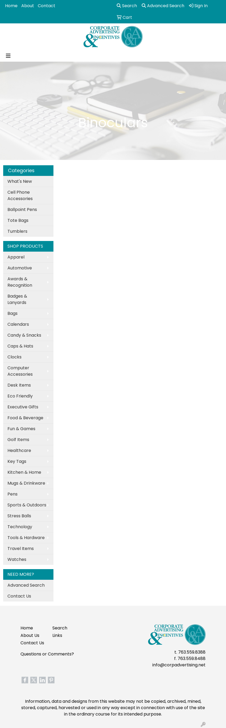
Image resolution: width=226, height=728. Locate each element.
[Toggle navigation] (8, 56)
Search (127, 6)
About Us (29, 635)
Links (57, 635)
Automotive (19, 268)
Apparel (15, 257)
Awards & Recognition (19, 282)
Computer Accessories (20, 371)
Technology (19, 527)
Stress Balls (19, 516)
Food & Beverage (25, 418)
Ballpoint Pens (22, 209)
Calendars (18, 324)
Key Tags (16, 461)
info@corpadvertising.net (179, 665)
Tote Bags (17, 220)
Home (11, 6)
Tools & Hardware (26, 538)
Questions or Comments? (47, 654)
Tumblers (17, 231)
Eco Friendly (20, 396)
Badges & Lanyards (17, 299)
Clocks (14, 357)
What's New (19, 181)
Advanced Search (26, 585)
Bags (12, 313)
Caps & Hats (20, 346)
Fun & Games (21, 429)
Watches (16, 559)
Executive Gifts (22, 407)
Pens (12, 494)
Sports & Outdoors (26, 505)
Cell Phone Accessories (20, 195)
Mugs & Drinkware (26, 483)
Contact (46, 6)
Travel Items (20, 548)
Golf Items (18, 440)
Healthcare (19, 450)
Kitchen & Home (24, 472)
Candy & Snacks (24, 335)
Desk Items (19, 385)
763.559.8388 (192, 652)
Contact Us (19, 596)
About (27, 6)
